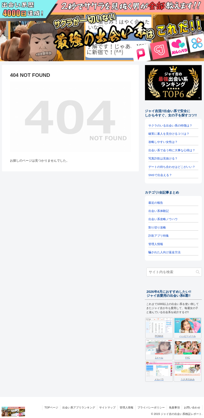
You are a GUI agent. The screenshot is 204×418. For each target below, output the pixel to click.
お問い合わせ (192, 407)
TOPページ (51, 407)
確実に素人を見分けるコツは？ (168, 133)
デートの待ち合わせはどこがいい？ (171, 166)
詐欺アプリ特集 (158, 235)
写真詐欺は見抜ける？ (163, 158)
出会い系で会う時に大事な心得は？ (171, 150)
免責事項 (174, 407)
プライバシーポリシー (151, 407)
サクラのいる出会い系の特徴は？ (170, 125)
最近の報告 (155, 202)
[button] (197, 272)
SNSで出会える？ (160, 175)
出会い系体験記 (158, 211)
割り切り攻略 (157, 227)
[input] (174, 272)
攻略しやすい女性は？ (163, 141)
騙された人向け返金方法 (164, 252)
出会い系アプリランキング (78, 407)
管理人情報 (155, 244)
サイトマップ (107, 407)
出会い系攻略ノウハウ (163, 219)
